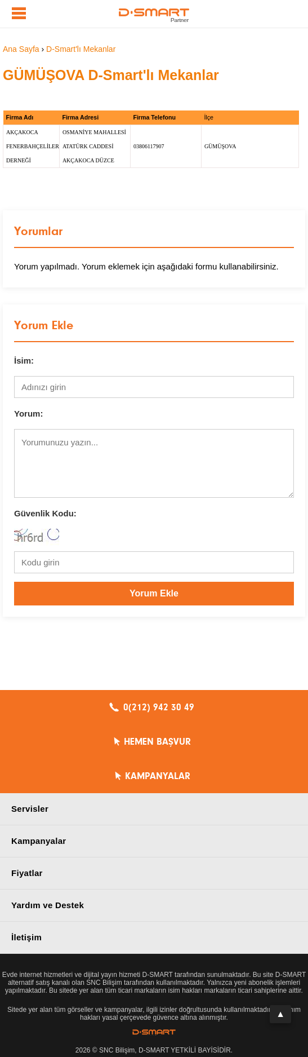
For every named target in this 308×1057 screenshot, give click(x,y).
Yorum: (28, 413)
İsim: (24, 360)
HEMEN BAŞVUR (157, 742)
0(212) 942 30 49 (158, 707)
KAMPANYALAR (157, 776)
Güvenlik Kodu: (45, 513)
